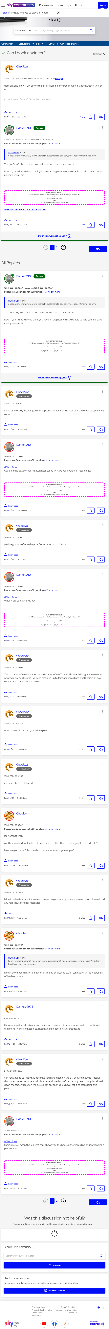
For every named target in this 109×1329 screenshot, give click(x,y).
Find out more (53, 143)
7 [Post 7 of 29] (8, 696)
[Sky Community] (21, 5)
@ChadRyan (13, 152)
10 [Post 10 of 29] (9, 865)
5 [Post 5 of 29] (8, 559)
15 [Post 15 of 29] (9, 1188)
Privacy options (38, 1307)
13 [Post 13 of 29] (9, 1044)
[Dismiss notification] (58, 13)
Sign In (103, 5)
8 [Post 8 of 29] (9, 749)
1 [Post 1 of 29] (8, 117)
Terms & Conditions (69, 1307)
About (78, 5)
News (60, 5)
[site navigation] (3, 5)
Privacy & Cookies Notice (42, 1310)
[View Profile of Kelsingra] (59, 78)
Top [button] (102, 1307)
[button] (103, 66)
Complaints (37, 1313)
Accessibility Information (66, 1310)
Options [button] (97, 54)
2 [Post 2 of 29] (8, 225)
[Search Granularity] (23, 30)
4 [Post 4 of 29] (9, 510)
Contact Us (72, 1313)
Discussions (46, 5)
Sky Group (36, 1315)
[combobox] (61, 30)
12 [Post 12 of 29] (9, 991)
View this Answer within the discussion (25, 209)
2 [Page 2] (56, 247)
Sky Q (55, 19)
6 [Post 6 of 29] (9, 640)
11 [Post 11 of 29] (9, 918)
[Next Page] (63, 247)
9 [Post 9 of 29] (9, 798)
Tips (68, 5)
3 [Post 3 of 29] (8, 429)
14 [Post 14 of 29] (9, 1103)
